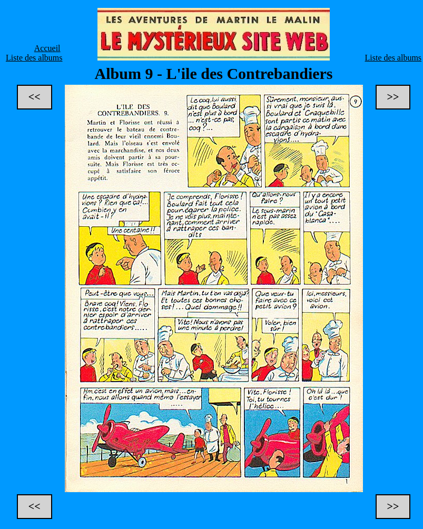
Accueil (47, 48)
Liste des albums (34, 57)
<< (34, 97)
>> (393, 97)
